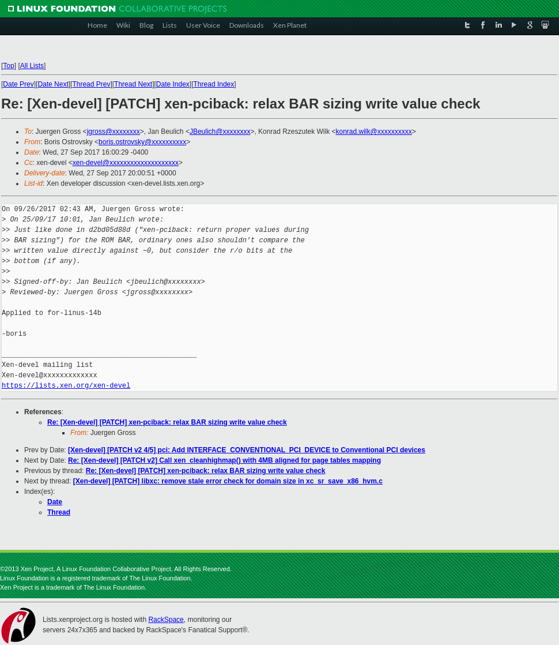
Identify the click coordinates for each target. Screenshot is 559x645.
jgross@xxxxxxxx (113, 131)
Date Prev (18, 84)
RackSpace (165, 620)
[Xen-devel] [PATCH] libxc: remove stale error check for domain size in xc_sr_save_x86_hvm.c (228, 481)
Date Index (173, 84)
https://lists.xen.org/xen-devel (66, 386)
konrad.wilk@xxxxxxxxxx (374, 131)
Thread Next (133, 84)
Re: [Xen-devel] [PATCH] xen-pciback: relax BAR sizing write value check (167, 422)
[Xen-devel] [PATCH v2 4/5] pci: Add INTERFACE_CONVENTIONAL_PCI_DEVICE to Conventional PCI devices (246, 450)
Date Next (52, 84)
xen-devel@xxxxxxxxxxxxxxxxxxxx (126, 163)
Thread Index (214, 84)
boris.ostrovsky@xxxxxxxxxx (142, 142)
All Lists (32, 66)
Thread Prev (91, 84)
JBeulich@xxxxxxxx (220, 131)
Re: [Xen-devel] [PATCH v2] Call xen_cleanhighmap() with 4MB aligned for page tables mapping (224, 460)
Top (8, 66)
